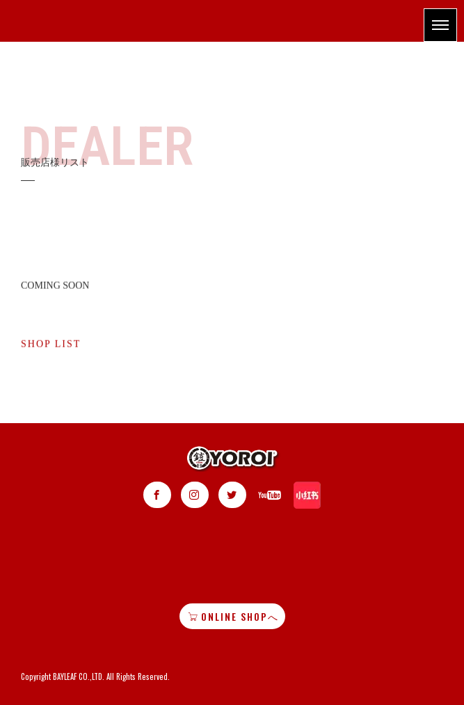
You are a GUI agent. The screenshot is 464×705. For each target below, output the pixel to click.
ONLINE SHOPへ (233, 616)
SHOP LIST (51, 348)
